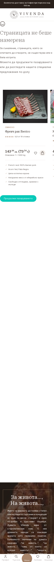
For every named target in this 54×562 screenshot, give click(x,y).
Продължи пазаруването (18, 198)
